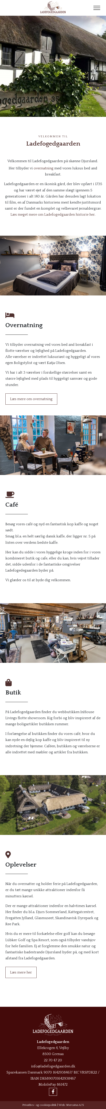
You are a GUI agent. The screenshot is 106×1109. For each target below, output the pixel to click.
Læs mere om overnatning (31, 399)
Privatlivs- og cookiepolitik (39, 1105)
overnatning (43, 168)
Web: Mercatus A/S (71, 1105)
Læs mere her (21, 972)
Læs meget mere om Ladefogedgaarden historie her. (53, 215)
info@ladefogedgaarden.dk (53, 1066)
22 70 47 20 (53, 1060)
